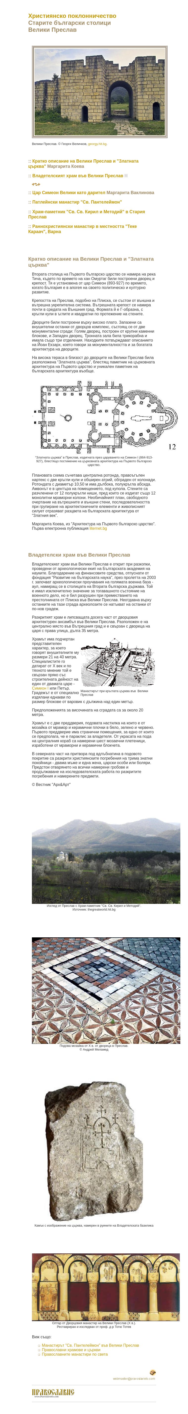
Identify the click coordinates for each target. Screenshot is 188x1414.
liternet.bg (98, 528)
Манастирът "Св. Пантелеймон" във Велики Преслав (90, 1345)
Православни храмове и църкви (71, 1350)
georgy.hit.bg (97, 144)
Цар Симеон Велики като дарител (68, 192)
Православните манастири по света (75, 1354)
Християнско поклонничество (72, 15)
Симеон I (40, 688)
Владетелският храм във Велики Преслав (77, 175)
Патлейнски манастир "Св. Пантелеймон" (77, 202)
